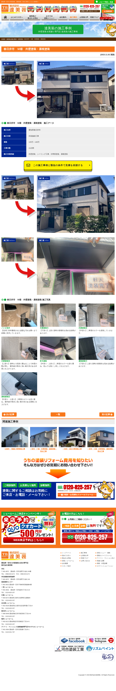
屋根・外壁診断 (102, 563)
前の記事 (106, 414)
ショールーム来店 (107, 18)
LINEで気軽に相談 (106, 2)
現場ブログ (94, 17)
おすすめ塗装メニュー (49, 17)
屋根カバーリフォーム (104, 555)
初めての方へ (66, 555)
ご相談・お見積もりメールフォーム (77, 495)
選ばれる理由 (66, 558)
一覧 (58, 414)
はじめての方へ (17, 17)
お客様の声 (84, 17)
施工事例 (73, 17)
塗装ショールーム (68, 561)
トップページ (66, 553)
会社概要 (65, 563)
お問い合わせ (85, 561)
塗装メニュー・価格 (103, 553)
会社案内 (62, 17)
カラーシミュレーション (105, 566)
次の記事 (10, 414)
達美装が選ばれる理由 (33, 17)
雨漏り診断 (100, 561)
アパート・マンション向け (106, 558)
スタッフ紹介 (66, 566)
